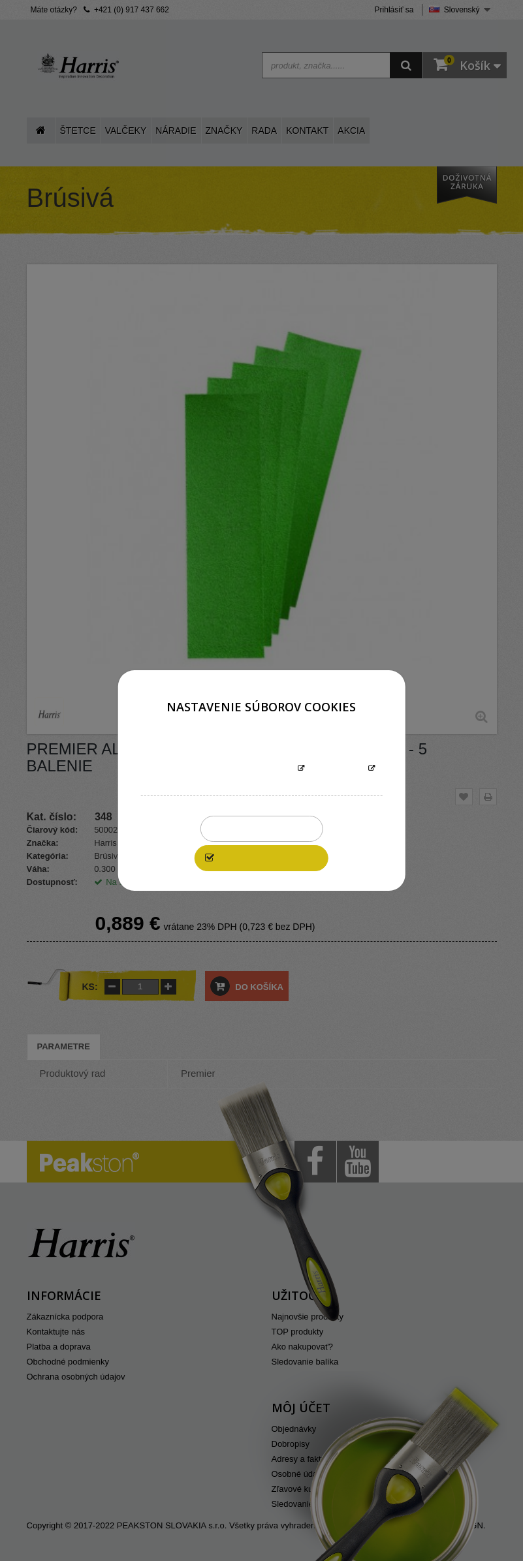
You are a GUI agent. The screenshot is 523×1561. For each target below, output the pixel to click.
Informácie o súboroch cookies (220, 769)
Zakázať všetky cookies (261, 828)
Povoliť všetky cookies (268, 857)
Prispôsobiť (336, 769)
